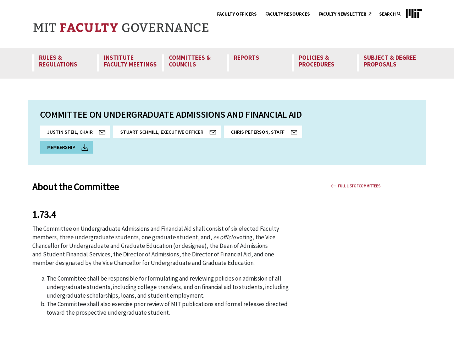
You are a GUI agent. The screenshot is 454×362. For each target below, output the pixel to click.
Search (387, 14)
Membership (67, 147)
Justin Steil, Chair (78, 133)
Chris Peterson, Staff (266, 133)
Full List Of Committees (359, 185)
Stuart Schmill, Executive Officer (170, 133)
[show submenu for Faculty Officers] (261, 15)
